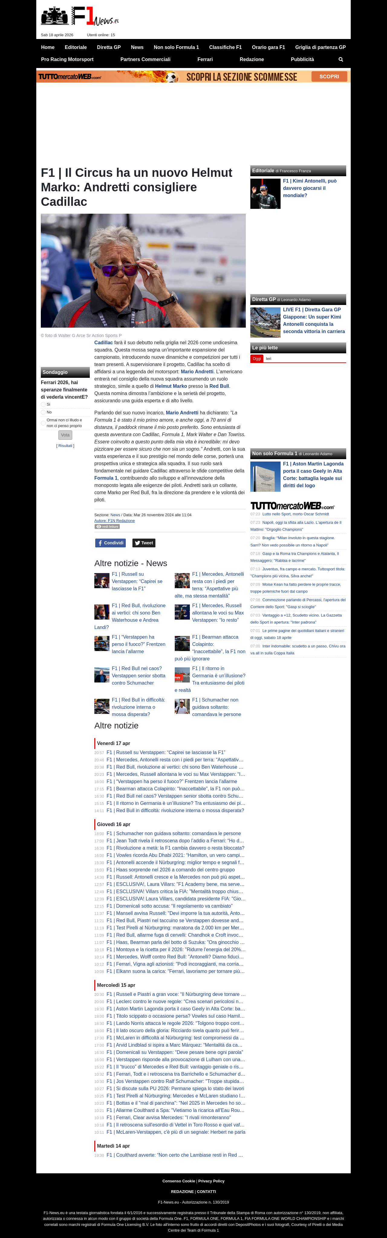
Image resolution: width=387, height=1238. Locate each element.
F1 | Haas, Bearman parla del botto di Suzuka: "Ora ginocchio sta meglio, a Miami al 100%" (204, 942)
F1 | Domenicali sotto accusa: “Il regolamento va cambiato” (170, 906)
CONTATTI (206, 1191)
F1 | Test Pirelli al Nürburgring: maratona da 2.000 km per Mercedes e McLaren (191, 927)
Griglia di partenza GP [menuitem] (320, 47)
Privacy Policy (211, 1181)
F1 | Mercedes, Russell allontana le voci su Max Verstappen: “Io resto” (218, 613)
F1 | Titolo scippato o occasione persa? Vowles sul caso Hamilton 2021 (183, 1016)
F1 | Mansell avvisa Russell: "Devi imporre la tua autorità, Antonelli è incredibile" (192, 913)
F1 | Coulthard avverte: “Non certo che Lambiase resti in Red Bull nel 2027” (187, 1155)
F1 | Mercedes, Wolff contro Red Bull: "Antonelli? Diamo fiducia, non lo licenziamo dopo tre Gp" (209, 956)
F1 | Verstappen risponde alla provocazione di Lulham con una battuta (182, 1059)
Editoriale (263, 170)
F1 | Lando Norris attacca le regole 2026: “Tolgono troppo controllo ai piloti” (187, 1023)
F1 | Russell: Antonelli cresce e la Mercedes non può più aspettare (178, 877)
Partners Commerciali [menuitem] (146, 59)
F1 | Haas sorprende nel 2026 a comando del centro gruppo (171, 869)
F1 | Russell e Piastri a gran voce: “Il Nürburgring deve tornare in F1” (180, 994)
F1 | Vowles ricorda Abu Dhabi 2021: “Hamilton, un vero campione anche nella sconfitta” (201, 855)
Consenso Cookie (178, 1181)
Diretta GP (264, 299)
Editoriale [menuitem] (76, 47)
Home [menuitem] (47, 47)
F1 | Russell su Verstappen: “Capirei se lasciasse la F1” (137, 581)
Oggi (257, 358)
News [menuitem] (137, 47)
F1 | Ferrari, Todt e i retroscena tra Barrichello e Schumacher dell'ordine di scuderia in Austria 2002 (212, 1074)
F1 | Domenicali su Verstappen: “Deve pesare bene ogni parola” (175, 1052)
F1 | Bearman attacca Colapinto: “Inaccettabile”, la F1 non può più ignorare (187, 788)
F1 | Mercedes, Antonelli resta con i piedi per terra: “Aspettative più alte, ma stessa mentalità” (206, 759)
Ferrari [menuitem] (205, 59)
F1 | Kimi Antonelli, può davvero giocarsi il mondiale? (310, 188)
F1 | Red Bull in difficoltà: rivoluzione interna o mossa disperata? (138, 707)
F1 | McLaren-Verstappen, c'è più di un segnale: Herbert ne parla (176, 1132)
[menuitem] (341, 59)
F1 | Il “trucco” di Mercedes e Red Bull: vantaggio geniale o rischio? (179, 1066)
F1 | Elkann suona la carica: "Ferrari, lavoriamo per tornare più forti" (179, 971)
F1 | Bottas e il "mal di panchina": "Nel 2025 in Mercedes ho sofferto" (180, 1103)
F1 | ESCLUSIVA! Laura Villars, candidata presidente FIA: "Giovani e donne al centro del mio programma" (220, 898)
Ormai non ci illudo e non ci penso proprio (64, 423)
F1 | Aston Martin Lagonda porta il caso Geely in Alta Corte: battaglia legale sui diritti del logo (206, 1008)
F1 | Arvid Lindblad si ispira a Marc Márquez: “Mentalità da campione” (181, 1045)
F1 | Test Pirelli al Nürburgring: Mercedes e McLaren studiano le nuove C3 (186, 1095)
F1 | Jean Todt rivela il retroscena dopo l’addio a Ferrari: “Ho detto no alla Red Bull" (196, 840)
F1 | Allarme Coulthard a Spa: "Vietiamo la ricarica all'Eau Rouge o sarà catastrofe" (195, 1110)
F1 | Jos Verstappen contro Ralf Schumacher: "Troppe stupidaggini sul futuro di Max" (197, 1081)
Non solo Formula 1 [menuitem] (176, 47)
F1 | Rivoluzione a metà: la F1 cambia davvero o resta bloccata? (176, 848)
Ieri (268, 358)
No (49, 412)
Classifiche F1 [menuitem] (225, 47)
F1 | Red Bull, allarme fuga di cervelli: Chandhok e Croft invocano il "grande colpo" (195, 935)
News (115, 515)
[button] (65, 435)
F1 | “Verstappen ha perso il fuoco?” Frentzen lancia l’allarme (138, 644)
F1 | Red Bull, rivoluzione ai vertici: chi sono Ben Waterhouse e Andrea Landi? (190, 767)
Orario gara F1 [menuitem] (268, 47)
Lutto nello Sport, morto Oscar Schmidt (295, 514)
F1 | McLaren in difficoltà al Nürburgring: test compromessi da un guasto (184, 1037)
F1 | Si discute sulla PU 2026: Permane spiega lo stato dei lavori (175, 1088)
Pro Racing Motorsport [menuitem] (67, 59)
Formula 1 (105, 478)
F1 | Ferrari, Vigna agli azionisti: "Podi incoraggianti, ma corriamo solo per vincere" (195, 964)
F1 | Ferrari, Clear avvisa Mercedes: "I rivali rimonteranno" (169, 1117)
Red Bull (219, 386)
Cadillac (103, 342)
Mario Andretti (197, 371)
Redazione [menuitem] (252, 59)
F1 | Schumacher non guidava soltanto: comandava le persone (216, 707)
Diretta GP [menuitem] (109, 47)
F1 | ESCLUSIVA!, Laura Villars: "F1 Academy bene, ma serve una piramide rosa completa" (205, 884)
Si (48, 404)
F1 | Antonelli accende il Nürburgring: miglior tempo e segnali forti (176, 862)
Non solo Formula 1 (274, 453)
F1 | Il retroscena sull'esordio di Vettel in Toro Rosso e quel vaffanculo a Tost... (190, 1124)
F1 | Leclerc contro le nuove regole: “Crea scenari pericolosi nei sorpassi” (185, 1001)
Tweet (144, 543)
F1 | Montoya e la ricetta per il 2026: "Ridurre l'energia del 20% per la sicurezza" (192, 949)
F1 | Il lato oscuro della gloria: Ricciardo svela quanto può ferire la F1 (180, 1030)
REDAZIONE (182, 1191)
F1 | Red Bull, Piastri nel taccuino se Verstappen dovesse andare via (180, 920)
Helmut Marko (171, 386)
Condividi (111, 543)
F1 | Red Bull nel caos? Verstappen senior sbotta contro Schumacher (138, 675)
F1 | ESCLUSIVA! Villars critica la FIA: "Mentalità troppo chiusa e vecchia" (186, 891)
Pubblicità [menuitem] (302, 59)
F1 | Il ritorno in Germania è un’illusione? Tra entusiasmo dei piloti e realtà (186, 803)
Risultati (65, 445)
